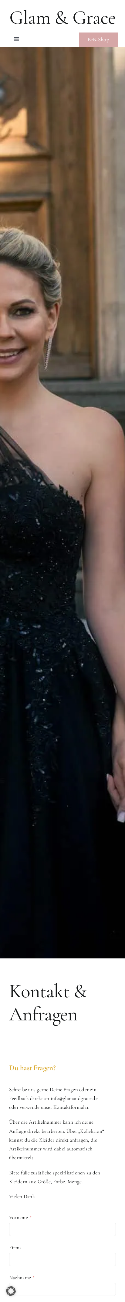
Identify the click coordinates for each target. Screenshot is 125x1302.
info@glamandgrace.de (74, 1098)
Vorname (20, 1217)
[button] (11, 1291)
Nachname (22, 1277)
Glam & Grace (62, 17)
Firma (15, 1247)
